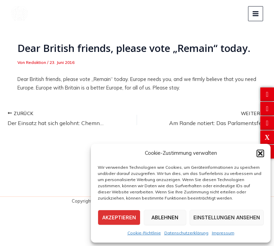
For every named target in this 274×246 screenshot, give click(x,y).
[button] (260, 153)
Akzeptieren (119, 217)
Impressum (223, 232)
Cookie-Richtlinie (144, 232)
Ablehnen (164, 217)
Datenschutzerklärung (186, 232)
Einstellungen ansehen (226, 217)
